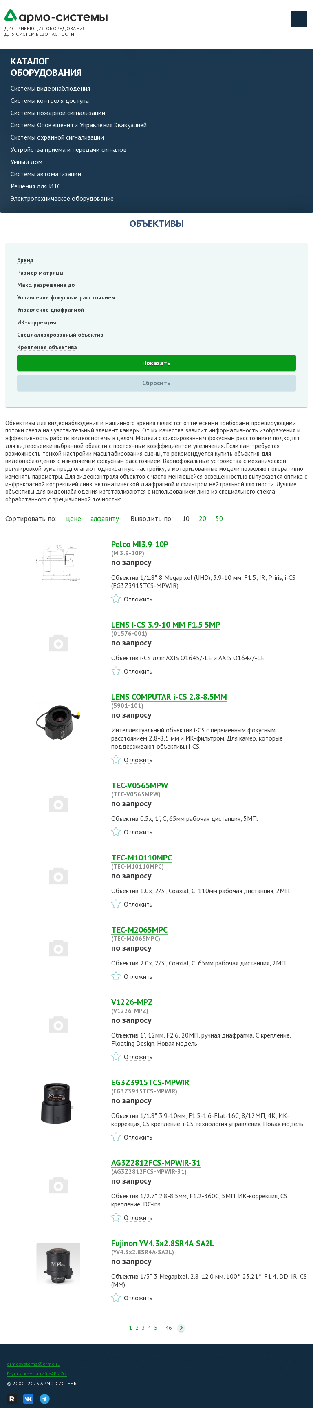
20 (202, 518)
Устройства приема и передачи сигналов (69, 149)
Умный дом (26, 161)
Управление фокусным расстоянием (66, 297)
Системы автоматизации (46, 174)
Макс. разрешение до (46, 284)
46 (168, 1327)
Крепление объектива (47, 347)
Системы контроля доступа (50, 100)
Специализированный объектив (60, 334)
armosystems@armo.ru (33, 1364)
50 (219, 518)
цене (73, 518)
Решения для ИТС (36, 186)
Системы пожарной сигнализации (58, 113)
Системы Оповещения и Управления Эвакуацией (79, 125)
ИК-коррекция (36, 322)
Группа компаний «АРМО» (37, 1373)
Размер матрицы (40, 272)
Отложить (138, 599)
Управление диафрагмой (50, 309)
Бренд (25, 260)
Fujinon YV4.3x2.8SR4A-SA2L (209, 1247)
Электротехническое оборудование (62, 198)
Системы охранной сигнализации (57, 137)
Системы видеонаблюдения (50, 88)
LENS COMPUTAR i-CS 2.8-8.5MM (209, 701)
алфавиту (104, 518)
